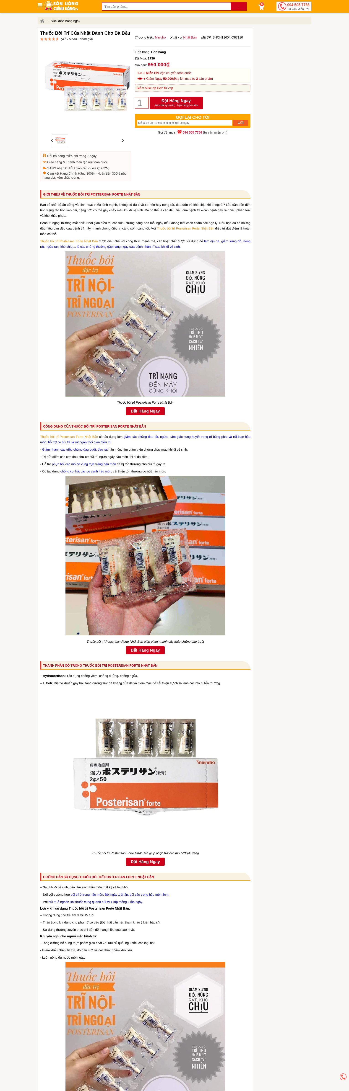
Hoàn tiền (104, 163)
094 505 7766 (298, 7)
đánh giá (180, 41)
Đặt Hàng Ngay (176, 113)
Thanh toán (74, 151)
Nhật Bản (190, 48)
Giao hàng (54, 151)
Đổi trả (52, 145)
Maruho (160, 48)
